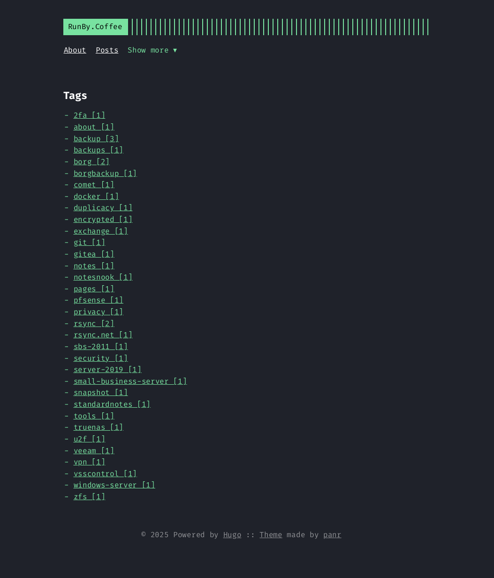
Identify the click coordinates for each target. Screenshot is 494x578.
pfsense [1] (98, 300)
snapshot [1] (101, 392)
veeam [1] (94, 451)
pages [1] (94, 289)
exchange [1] (101, 231)
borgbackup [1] (105, 173)
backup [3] (96, 139)
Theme (270, 535)
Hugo (232, 535)
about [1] (94, 127)
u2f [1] (90, 439)
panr (332, 535)
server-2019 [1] (108, 369)
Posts (107, 50)
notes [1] (94, 266)
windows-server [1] (114, 485)
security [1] (101, 358)
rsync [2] (94, 323)
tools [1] (94, 416)
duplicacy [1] (103, 208)
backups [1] (98, 150)
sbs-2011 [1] (101, 346)
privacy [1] (98, 312)
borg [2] (92, 162)
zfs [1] (90, 497)
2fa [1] (90, 115)
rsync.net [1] (103, 335)
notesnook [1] (103, 277)
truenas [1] (98, 427)
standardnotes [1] (112, 404)
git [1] (90, 242)
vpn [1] (90, 462)
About (75, 50)
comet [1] (94, 185)
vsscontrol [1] (105, 474)
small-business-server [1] (130, 381)
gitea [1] (94, 254)
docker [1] (96, 196)
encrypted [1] (103, 219)
